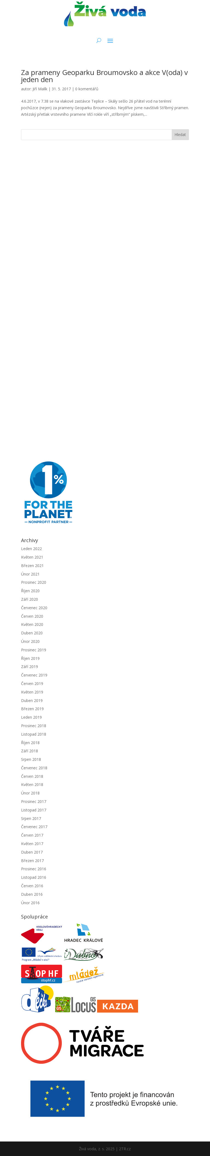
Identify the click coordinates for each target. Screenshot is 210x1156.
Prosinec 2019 (33, 649)
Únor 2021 (30, 574)
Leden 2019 (31, 717)
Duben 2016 (32, 894)
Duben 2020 (32, 632)
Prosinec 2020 (33, 582)
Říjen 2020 (30, 590)
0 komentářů (86, 88)
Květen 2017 (32, 843)
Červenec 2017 (34, 826)
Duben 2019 (32, 700)
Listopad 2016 (33, 877)
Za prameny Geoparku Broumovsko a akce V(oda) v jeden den (104, 75)
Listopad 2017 (33, 810)
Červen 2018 (32, 776)
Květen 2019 (32, 692)
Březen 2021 (32, 565)
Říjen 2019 (30, 658)
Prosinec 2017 (33, 801)
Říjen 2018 (30, 742)
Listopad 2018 (33, 734)
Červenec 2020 (34, 607)
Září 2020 (29, 599)
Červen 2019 (32, 683)
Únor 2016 (30, 902)
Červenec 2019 (34, 675)
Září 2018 (29, 750)
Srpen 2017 (31, 818)
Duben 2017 (32, 852)
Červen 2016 (32, 885)
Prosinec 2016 (33, 868)
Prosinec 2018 (33, 725)
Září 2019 (29, 666)
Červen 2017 (32, 835)
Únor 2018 (30, 793)
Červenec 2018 (34, 767)
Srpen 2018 (31, 759)
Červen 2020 (32, 616)
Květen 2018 (32, 784)
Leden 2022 (31, 548)
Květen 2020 (32, 624)
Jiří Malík (40, 88)
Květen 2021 (32, 557)
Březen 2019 (32, 708)
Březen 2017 (32, 860)
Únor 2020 (30, 641)
